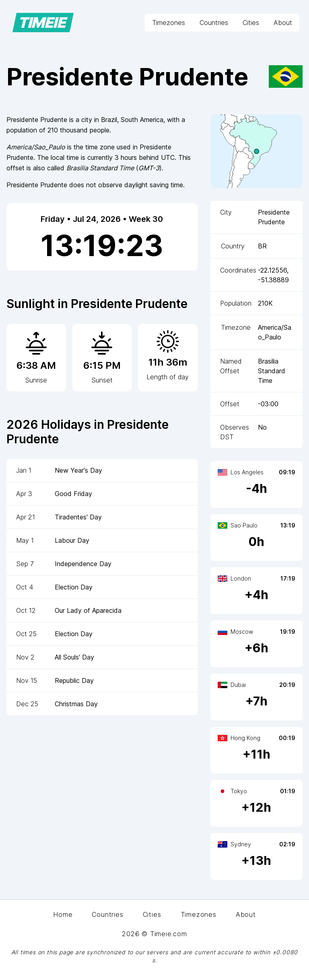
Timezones (168, 23)
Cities (251, 23)
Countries (214, 23)
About (283, 23)
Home (62, 914)
